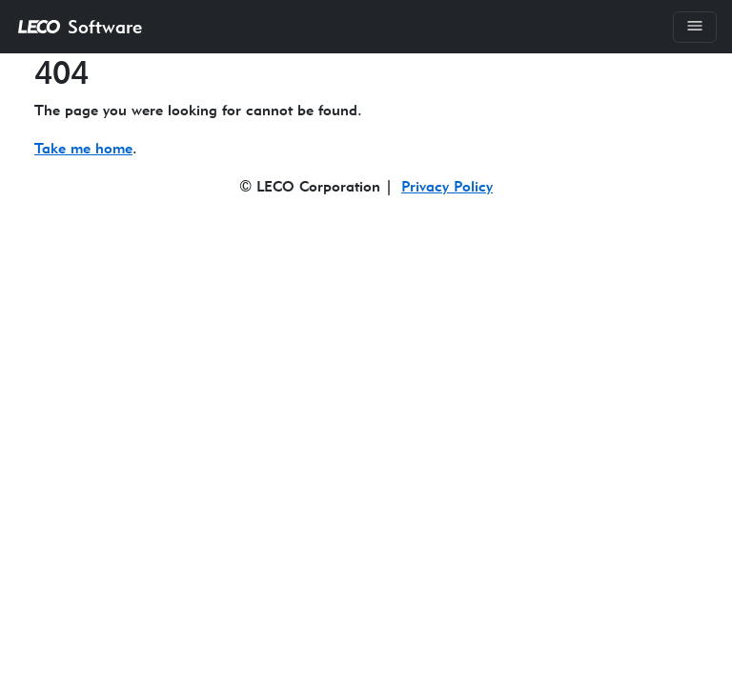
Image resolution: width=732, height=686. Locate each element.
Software (78, 26)
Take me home (83, 148)
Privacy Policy (447, 186)
